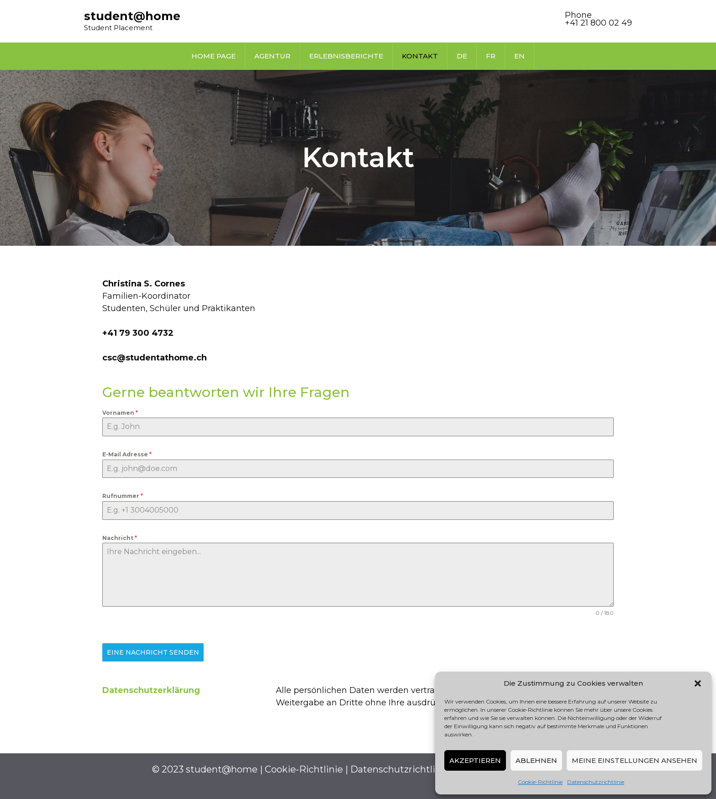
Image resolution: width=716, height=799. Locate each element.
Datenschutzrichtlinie (595, 781)
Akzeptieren (475, 760)
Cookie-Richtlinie (540, 781)
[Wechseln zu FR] (491, 56)
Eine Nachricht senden (153, 652)
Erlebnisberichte (346, 56)
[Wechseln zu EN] (519, 56)
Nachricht (119, 537)
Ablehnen (536, 760)
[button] (697, 683)
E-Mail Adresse (127, 454)
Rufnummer (122, 495)
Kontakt (420, 56)
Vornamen (120, 412)
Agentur (272, 56)
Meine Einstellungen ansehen (634, 760)
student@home (132, 16)
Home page (213, 56)
